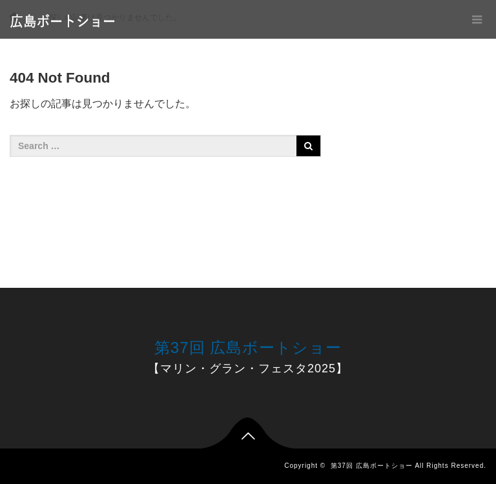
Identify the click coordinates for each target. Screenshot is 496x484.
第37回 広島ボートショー (248, 347)
